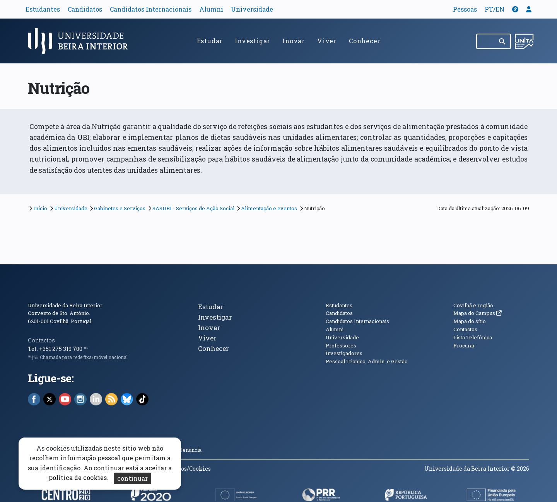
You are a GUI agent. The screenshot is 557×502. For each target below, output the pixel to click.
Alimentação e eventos (269, 208)
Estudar (210, 41)
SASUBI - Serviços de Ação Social (193, 208)
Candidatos (85, 9)
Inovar (293, 41)
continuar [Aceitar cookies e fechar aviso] (132, 478)
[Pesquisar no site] (485, 41)
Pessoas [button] (465, 9)
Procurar (464, 345)
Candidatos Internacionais (150, 9)
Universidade (252, 9)
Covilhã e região (473, 305)
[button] (515, 9)
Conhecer (364, 41)
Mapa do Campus (477, 313)
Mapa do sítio (469, 321)
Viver (327, 41)
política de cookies (78, 478)
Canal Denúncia (183, 449)
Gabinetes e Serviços (119, 208)
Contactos (41, 340)
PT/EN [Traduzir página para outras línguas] (494, 9)
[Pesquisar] (502, 41)
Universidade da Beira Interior (65, 305)
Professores (341, 345)
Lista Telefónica (472, 337)
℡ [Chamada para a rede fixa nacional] (86, 348)
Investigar (252, 41)
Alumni (211, 9)
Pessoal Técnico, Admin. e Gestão (367, 361)
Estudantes (43, 9)
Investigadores (344, 353)
